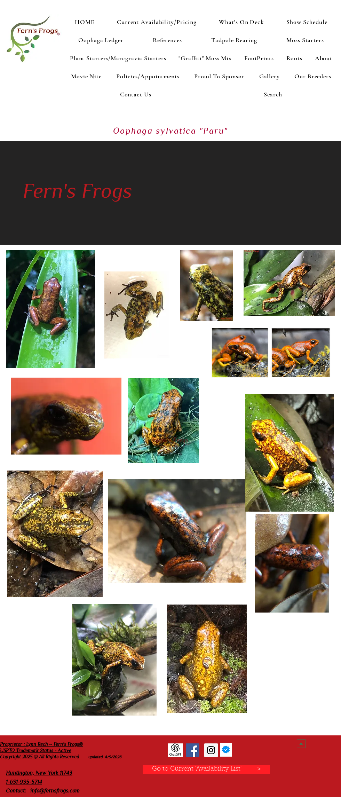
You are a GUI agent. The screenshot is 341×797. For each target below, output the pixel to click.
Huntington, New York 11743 (39, 773)
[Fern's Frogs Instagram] (211, 750)
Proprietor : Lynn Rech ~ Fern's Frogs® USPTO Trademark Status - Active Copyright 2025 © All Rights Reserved (41, 750)
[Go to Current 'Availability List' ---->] (206, 769)
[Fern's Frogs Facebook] (192, 750)
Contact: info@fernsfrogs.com (43, 791)
